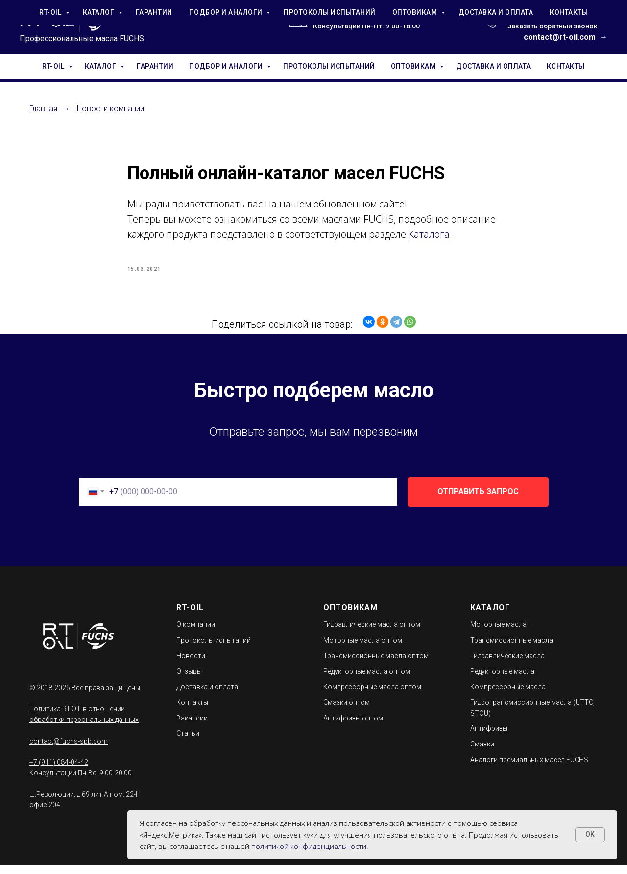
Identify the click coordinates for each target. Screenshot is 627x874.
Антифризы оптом (353, 726)
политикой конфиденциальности (308, 846)
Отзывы (189, 680)
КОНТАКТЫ (566, 66)
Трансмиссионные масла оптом (376, 664)
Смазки (482, 753)
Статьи (187, 742)
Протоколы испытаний (213, 649)
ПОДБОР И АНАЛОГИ (227, 66)
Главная (43, 108)
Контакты (192, 711)
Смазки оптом (346, 711)
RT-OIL (54, 66)
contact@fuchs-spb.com (68, 749)
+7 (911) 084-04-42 (537, 15)
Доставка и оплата (207, 695)
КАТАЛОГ (101, 66)
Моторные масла (498, 633)
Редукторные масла (502, 680)
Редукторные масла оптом (366, 680)
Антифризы (488, 737)
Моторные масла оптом (362, 649)
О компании (195, 633)
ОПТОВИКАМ (414, 66)
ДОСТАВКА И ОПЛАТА (493, 66)
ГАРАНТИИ (155, 66)
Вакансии (192, 726)
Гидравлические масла (507, 664)
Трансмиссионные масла (511, 649)
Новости (190, 664)
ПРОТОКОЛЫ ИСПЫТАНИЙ (329, 66)
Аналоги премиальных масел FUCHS (529, 768)
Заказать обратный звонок (552, 26)
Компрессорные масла (508, 695)
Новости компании (110, 108)
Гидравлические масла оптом (371, 633)
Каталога (429, 238)
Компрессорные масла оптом (372, 695)
